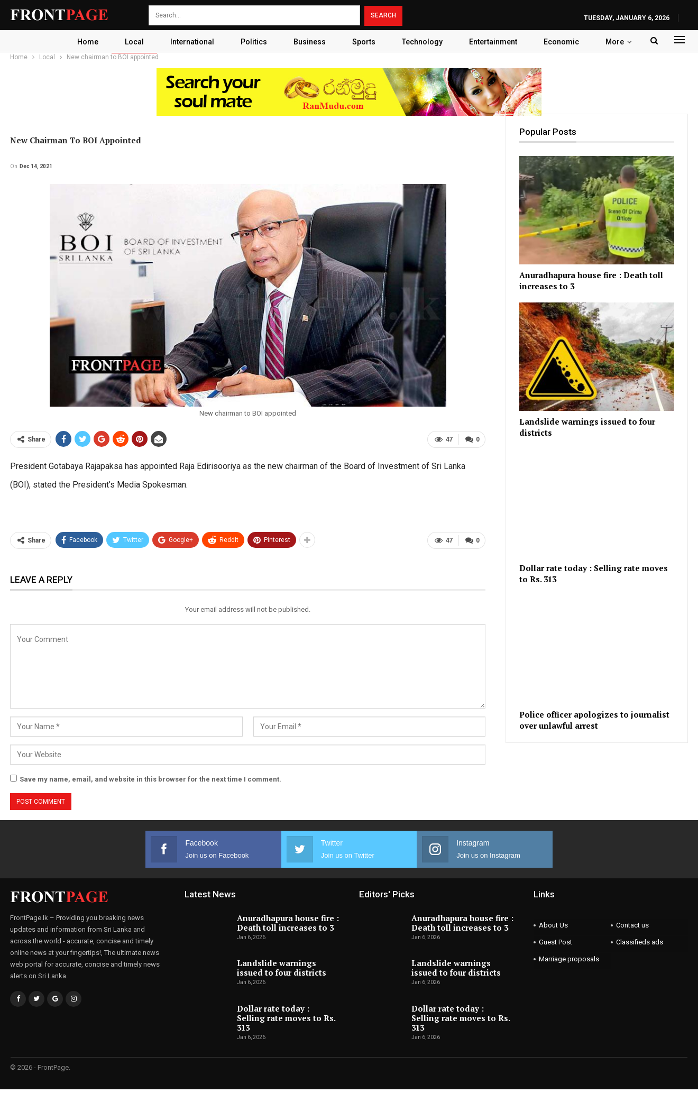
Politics (251, 42)
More (622, 42)
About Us (553, 925)
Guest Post (555, 942)
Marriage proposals (569, 959)
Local (129, 42)
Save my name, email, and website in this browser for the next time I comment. (150, 779)
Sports (364, 42)
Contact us (632, 925)
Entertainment (497, 42)
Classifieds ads (639, 942)
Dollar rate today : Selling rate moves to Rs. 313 (286, 1018)
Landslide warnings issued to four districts (281, 968)
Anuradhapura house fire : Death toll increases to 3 (288, 923)
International (188, 42)
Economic (567, 42)
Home (80, 42)
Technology (425, 42)
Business (309, 42)
